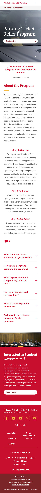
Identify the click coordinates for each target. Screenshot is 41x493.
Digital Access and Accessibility (20, 482)
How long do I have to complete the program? (16, 267)
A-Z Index (11, 433)
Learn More (11, 392)
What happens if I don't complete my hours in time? (16, 280)
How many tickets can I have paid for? (16, 293)
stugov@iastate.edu (20, 470)
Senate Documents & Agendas (29, 435)
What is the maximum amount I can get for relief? (18, 256)
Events (12, 444)
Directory (12, 438)
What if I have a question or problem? (16, 305)
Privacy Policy (20, 477)
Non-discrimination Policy (20, 479)
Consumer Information (20, 485)
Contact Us (11, 41)
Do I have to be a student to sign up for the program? (17, 318)
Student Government (13, 8)
